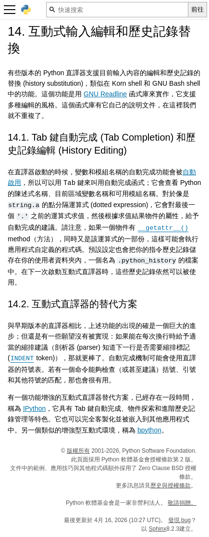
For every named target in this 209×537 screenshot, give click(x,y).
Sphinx (158, 528)
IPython (34, 408)
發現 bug (179, 519)
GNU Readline (105, 94)
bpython (149, 429)
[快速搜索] (117, 9)
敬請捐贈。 (182, 502)
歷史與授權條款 (170, 485)
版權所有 (78, 450)
